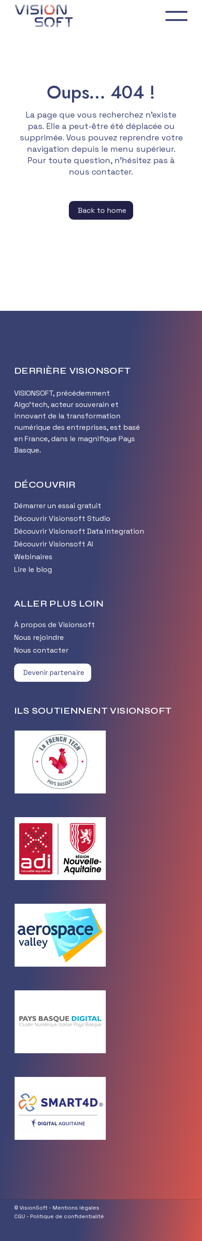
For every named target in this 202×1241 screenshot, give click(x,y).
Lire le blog (33, 569)
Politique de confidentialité (67, 1216)
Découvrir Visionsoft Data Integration (79, 531)
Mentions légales (75, 1207)
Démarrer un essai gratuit (57, 505)
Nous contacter (41, 650)
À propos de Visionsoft (54, 624)
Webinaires (33, 556)
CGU (19, 1216)
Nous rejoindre (39, 637)
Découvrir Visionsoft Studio (62, 518)
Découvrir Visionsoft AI (53, 544)
